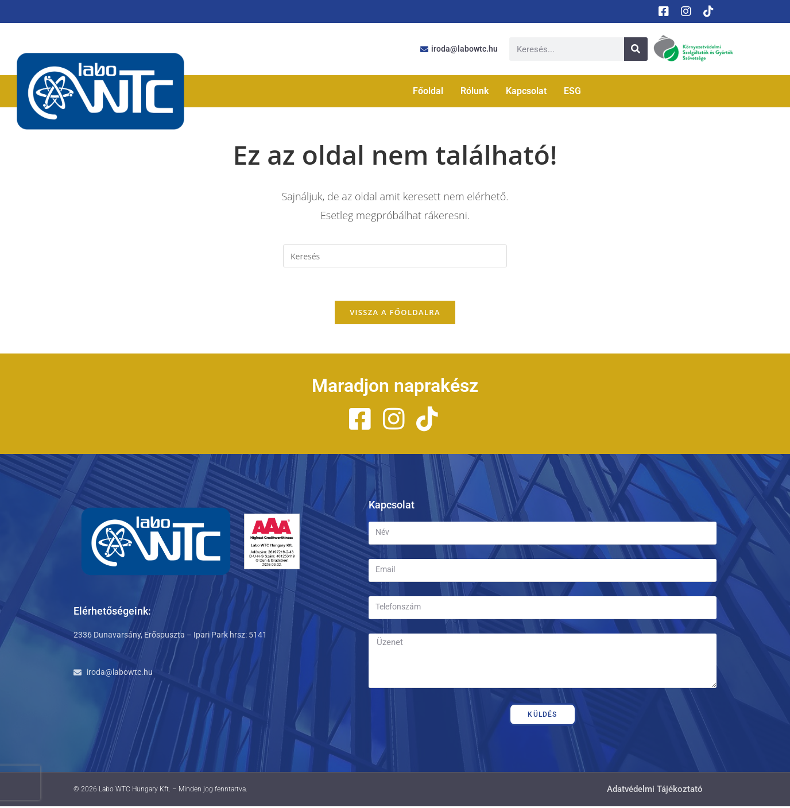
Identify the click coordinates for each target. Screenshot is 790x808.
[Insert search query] (395, 255)
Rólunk (474, 91)
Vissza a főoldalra (395, 314)
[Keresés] (636, 49)
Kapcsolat (526, 91)
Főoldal (428, 91)
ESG (572, 91)
